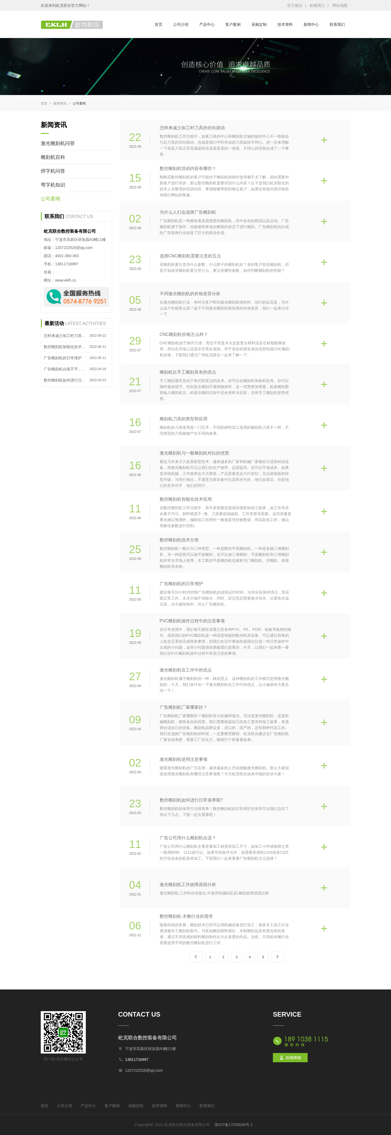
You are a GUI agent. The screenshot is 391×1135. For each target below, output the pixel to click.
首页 (158, 24)
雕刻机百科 (53, 157)
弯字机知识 (53, 185)
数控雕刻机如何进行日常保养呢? (71, 380)
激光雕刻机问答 (58, 143)
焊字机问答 (53, 171)
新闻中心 (311, 24)
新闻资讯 (62, 103)
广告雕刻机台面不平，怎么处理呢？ (74, 369)
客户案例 (233, 24)
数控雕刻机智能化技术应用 (66, 347)
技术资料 (285, 24)
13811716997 (137, 1059)
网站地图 (340, 5)
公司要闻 (79, 103)
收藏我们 (317, 5)
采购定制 (259, 24)
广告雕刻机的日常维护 (63, 358)
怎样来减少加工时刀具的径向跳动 (72, 335)
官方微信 (294, 5)
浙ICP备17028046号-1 (233, 1125)
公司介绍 (180, 24)
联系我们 (337, 24)
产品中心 (207, 24)
